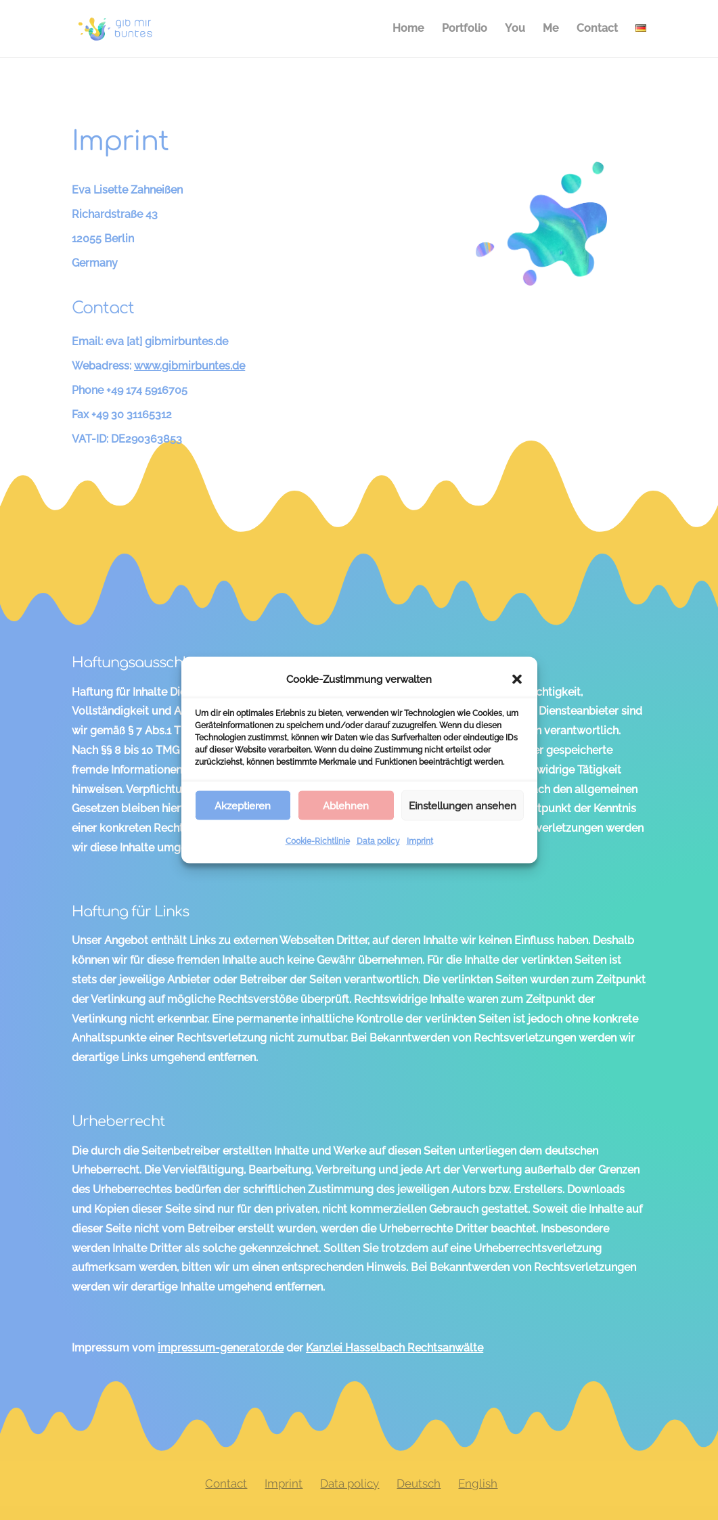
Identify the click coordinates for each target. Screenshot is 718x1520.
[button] (517, 679)
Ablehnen (346, 805)
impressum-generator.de (221, 1347)
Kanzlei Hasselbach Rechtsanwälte (394, 1347)
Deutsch (419, 1483)
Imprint (420, 841)
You (515, 29)
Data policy (378, 841)
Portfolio (464, 29)
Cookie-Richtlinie (318, 841)
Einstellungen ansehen (462, 805)
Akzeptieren (243, 805)
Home (408, 29)
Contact (597, 29)
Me (551, 29)
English (477, 1483)
